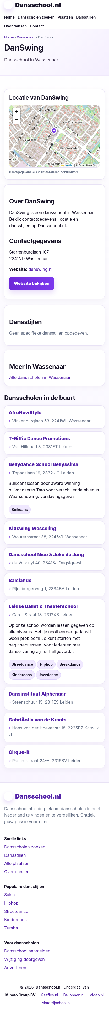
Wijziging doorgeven (24, 959)
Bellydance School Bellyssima (43, 464)
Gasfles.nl (49, 995)
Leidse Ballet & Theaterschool (43, 606)
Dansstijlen (86, 17)
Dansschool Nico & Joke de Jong (46, 554)
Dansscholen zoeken (36, 17)
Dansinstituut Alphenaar (37, 694)
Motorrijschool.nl (55, 1003)
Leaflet (67, 165)
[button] (54, 132)
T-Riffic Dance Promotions (39, 438)
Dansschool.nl (38, 5)
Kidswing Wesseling (32, 528)
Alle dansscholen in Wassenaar (40, 377)
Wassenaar (26, 37)
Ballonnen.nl (73, 995)
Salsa (9, 894)
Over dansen (15, 26)
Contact (37, 26)
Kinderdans (15, 919)
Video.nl (97, 995)
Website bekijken (32, 283)
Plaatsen (65, 17)
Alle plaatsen (17, 863)
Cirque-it (19, 752)
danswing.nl (40, 269)
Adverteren (15, 967)
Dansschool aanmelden (27, 950)
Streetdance (16, 911)
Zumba (11, 927)
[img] (54, 136)
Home (9, 17)
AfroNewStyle (25, 412)
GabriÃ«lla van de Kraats (38, 719)
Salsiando (20, 580)
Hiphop (11, 903)
